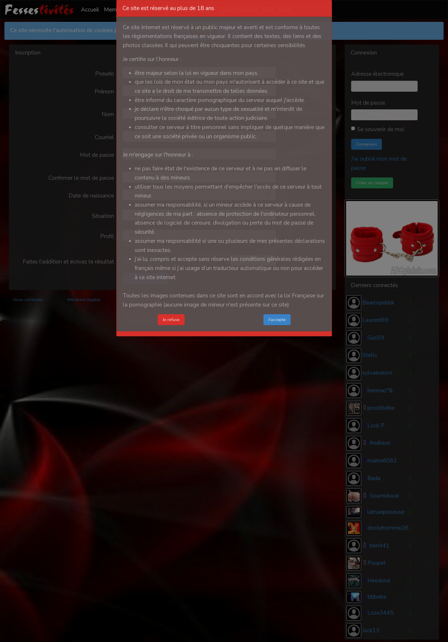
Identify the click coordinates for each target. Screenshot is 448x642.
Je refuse (171, 319)
